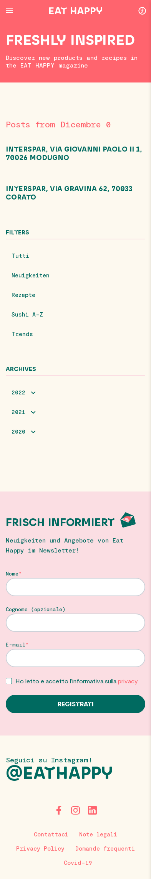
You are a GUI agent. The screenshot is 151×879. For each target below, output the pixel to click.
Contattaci (51, 834)
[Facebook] (58, 810)
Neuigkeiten (31, 275)
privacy (128, 680)
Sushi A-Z (27, 314)
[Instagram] (75, 810)
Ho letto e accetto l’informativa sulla (76, 680)
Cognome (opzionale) (36, 609)
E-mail (15, 645)
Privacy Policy (40, 848)
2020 (18, 431)
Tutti (20, 255)
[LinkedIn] (92, 810)
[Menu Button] (9, 10)
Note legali (98, 834)
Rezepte (23, 294)
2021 (18, 411)
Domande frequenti (105, 848)
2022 (18, 392)
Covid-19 (78, 862)
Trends (22, 333)
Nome (12, 574)
